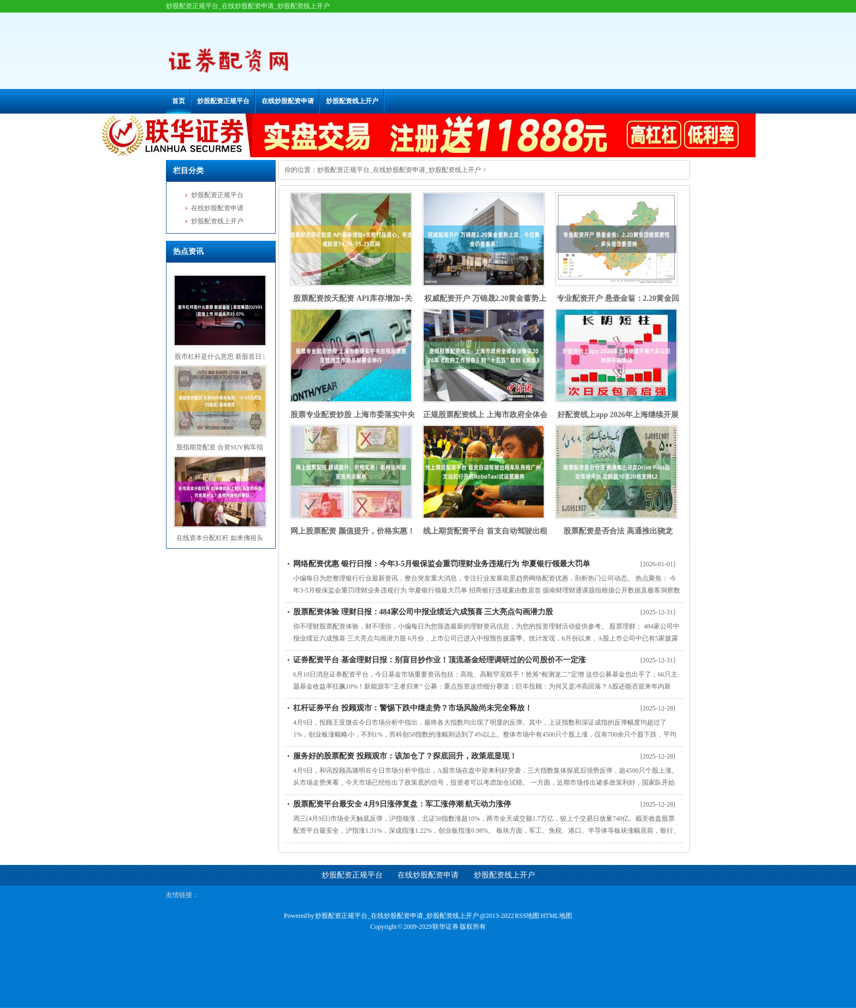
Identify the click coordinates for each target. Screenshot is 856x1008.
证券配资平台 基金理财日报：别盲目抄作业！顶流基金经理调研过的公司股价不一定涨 (439, 660)
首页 (178, 101)
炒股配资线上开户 (352, 101)
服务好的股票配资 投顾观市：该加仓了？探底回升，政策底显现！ (405, 756)
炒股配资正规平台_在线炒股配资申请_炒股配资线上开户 (399, 170)
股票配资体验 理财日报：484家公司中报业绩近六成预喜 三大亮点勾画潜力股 (423, 612)
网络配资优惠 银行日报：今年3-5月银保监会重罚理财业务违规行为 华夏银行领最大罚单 (441, 564)
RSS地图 (527, 916)
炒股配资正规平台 (223, 101)
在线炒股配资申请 (287, 101)
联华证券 (445, 926)
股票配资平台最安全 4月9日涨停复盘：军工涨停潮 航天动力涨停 (402, 804)
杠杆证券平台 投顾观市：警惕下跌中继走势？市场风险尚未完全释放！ (412, 708)
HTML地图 (556, 916)
